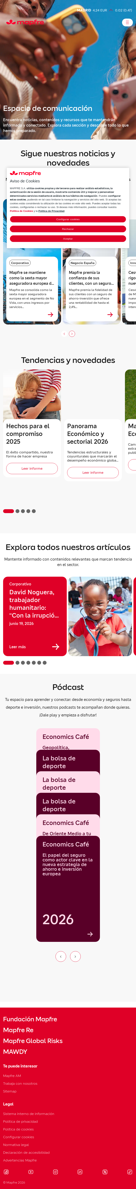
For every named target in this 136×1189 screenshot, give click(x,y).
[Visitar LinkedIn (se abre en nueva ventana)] (80, 1172)
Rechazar (68, 229)
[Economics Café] (68, 889)
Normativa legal (16, 1144)
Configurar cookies (18, 1137)
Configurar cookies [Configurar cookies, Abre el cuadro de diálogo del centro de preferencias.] (68, 219)
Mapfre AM (12, 1075)
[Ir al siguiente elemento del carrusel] (75, 956)
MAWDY (15, 1052)
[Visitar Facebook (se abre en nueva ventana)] (6, 1172)
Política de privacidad (20, 1121)
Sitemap (9, 1091)
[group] (35, 616)
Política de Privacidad (51, 211)
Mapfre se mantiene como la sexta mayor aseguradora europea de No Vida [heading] (31, 278)
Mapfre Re (18, 1030)
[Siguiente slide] (72, 334)
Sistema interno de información (28, 1113)
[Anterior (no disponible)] (64, 334)
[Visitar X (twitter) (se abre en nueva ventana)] (105, 1172)
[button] (8, 511)
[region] (68, 621)
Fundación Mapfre (30, 1019)
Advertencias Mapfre (20, 1160)
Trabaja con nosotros (20, 1083)
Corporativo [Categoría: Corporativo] (20, 263)
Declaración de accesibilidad (26, 1152)
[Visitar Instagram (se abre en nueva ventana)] (55, 1172)
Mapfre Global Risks (32, 1041)
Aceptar (68, 238)
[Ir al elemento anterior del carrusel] (60, 956)
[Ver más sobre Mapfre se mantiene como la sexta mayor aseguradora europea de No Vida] (50, 314)
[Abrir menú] (127, 22)
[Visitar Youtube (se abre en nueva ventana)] (31, 1172)
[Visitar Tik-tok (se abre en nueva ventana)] (129, 1172)
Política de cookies (18, 1129)
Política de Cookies (21, 211)
